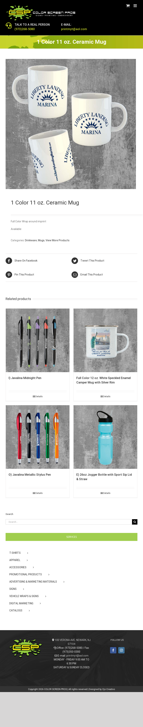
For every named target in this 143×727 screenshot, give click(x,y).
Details (39, 396)
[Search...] (69, 522)
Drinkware (31, 240)
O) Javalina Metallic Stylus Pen (30, 474)
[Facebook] (113, 650)
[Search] (134, 522)
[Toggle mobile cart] (128, 6)
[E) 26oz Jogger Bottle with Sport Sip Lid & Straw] (105, 437)
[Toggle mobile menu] (135, 6)
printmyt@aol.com (77, 655)
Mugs (41, 240)
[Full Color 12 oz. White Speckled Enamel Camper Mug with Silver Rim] (105, 340)
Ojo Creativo (108, 689)
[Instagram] (121, 650)
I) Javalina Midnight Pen (25, 378)
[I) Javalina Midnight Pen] (37, 340)
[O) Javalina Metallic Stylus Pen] (37, 437)
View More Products (57, 240)
